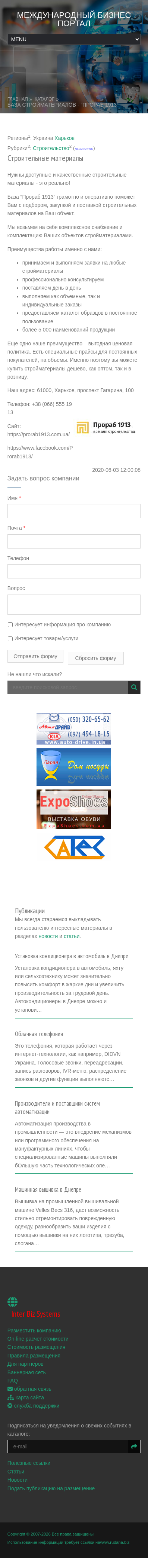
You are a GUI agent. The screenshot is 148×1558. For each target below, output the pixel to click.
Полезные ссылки (28, 1463)
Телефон (18, 558)
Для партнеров (25, 1364)
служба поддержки (33, 1406)
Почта (16, 528)
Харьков (64, 138)
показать (84, 148)
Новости (17, 1480)
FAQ (12, 1381)
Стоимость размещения (36, 1347)
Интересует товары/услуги (43, 638)
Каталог (44, 99)
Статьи (15, 1472)
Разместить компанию (34, 1331)
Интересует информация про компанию (59, 624)
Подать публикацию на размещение (51, 1488)
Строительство (51, 148)
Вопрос (16, 588)
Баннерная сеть (26, 1372)
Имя (14, 498)
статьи (71, 936)
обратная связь (29, 1389)
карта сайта (25, 1397)
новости (48, 936)
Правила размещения (33, 1356)
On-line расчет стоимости (38, 1339)
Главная (17, 99)
